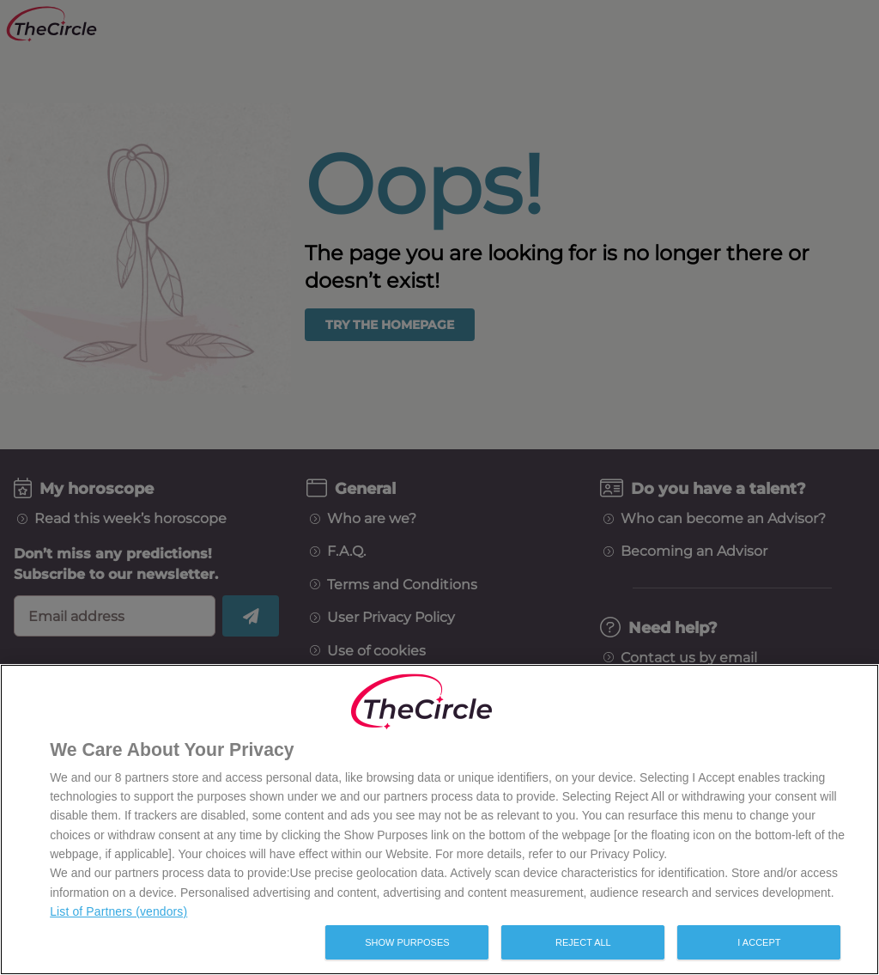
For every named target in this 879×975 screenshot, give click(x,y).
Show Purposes (407, 942)
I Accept (758, 942)
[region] (439, 819)
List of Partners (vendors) (118, 911)
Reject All (583, 942)
